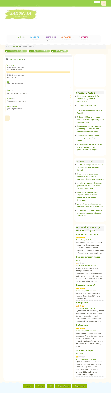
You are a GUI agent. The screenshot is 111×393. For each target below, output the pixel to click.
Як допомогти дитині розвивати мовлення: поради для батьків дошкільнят (89, 213)
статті (84, 38)
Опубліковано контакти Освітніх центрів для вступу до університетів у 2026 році (90, 147)
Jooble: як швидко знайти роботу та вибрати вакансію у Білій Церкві (90, 167)
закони (67, 38)
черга (35, 38)
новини (51, 38)
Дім (21, 38)
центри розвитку (41, 51)
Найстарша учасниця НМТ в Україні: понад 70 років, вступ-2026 (88, 98)
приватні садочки (18, 51)
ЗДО (50, 386)
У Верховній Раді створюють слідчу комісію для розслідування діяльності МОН (90, 119)
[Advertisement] (44, 24)
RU (98, 2)
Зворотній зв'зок (63, 386)
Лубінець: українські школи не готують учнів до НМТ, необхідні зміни (89, 137)
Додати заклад (80, 386)
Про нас (29, 386)
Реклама (41, 386)
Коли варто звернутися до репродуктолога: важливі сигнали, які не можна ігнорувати (90, 176)
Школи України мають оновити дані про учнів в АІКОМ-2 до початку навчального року (89, 128)
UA (95, 2)
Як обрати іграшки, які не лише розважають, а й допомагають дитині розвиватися (89, 185)
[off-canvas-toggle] (103, 3)
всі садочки (61, 51)
